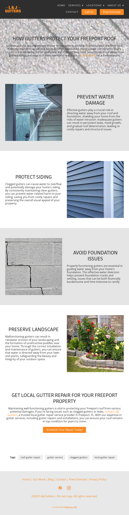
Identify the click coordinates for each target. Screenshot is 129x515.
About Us (116, 5)
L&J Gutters (88, 55)
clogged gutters (79, 457)
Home (61, 5)
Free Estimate (111, 12)
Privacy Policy (97, 479)
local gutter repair (105, 457)
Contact (72, 11)
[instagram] (69, 488)
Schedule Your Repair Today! (64, 430)
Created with (64, 507)
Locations (95, 5)
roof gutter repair (30, 457)
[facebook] (60, 488)
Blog (51, 479)
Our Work (39, 479)
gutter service (55, 457)
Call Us (89, 12)
